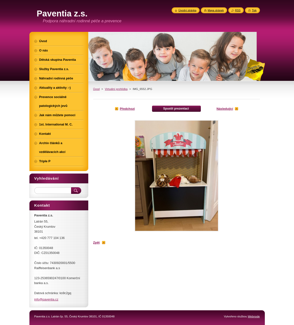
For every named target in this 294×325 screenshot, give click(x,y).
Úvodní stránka (187, 10)
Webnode (254, 316)
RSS (238, 10)
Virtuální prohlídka (116, 89)
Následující (225, 109)
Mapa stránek (216, 10)
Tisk (254, 10)
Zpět (96, 242)
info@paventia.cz (46, 299)
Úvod (96, 89)
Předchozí (127, 109)
